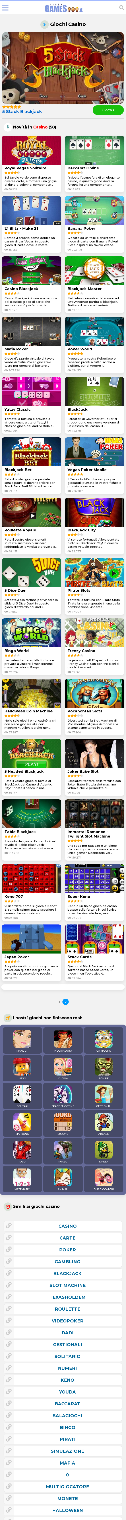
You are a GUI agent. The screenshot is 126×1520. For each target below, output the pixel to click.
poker (67, 1250)
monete (67, 1498)
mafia (67, 1463)
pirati (68, 1439)
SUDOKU (63, 1124)
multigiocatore (67, 1486)
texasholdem (68, 1297)
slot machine (68, 1285)
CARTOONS (104, 1041)
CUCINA (63, 1069)
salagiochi (67, 1415)
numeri (67, 1368)
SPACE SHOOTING (63, 1096)
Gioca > (108, 110)
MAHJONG (22, 1124)
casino (67, 1226)
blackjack (67, 1273)
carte (67, 1238)
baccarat (67, 1403)
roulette (67, 1309)
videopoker (67, 1321)
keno (67, 1380)
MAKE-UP (22, 1041)
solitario (67, 1356)
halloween (67, 1510)
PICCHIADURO (63, 1041)
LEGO (22, 1069)
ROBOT (22, 1152)
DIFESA (104, 1152)
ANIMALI (63, 1179)
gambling (67, 1261)
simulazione (67, 1451)
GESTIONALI (104, 1096)
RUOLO (63, 1152)
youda (67, 1392)
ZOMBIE (104, 1069)
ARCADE (104, 1124)
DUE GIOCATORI (104, 1179)
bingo (67, 1427)
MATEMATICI (22, 1179)
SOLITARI (22, 1096)
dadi (68, 1332)
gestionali (67, 1344)
